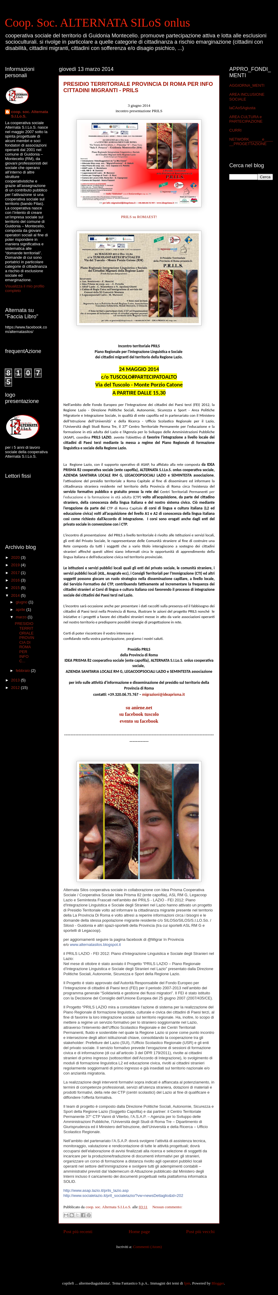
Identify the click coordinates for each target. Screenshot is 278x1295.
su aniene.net (139, 707)
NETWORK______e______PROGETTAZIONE (251, 141)
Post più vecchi (200, 1231)
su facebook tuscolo (139, 714)
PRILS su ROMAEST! (139, 216)
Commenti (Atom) (147, 1246)
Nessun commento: (167, 1207)
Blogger (218, 1283)
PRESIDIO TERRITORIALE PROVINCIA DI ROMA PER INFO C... (24, 642)
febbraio (23, 670)
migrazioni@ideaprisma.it (163, 694)
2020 (16, 557)
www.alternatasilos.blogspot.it (95, 944)
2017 (16, 572)
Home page (139, 1231)
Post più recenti (77, 1231)
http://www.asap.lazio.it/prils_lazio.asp (96, 1190)
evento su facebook (139, 721)
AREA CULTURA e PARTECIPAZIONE (245, 119)
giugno (22, 602)
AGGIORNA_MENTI (247, 85)
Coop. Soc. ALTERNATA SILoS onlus (97, 22)
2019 (16, 565)
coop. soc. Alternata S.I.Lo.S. (29, 113)
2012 (16, 687)
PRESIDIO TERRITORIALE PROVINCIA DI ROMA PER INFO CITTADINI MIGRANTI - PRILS (138, 87)
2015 (16, 587)
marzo (22, 617)
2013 (16, 680)
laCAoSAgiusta (242, 108)
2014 (16, 595)
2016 (16, 580)
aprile (21, 609)
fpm (187, 1283)
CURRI (235, 130)
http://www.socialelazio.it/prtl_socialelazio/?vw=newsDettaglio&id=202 (123, 1195)
